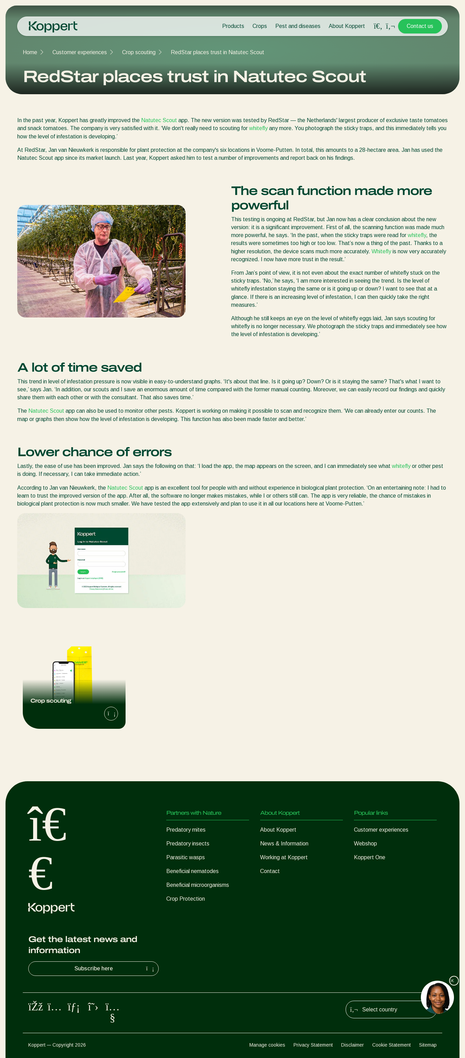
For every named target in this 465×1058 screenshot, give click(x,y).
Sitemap (428, 1045)
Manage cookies (267, 1045)
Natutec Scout (159, 120)
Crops (260, 26)
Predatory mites (186, 830)
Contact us (420, 26)
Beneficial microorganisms (197, 885)
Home (30, 52)
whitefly (258, 128)
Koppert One (369, 857)
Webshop (365, 843)
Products (233, 26)
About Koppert (347, 26)
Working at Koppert (284, 857)
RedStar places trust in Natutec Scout (217, 52)
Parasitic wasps (185, 857)
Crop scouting (139, 52)
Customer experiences (79, 52)
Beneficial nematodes (192, 871)
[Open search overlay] (378, 26)
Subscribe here (115, 968)
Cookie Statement (391, 1045)
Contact (270, 871)
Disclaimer (352, 1045)
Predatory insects (187, 843)
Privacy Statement (313, 1045)
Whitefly (381, 251)
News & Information (284, 843)
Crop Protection (185, 899)
